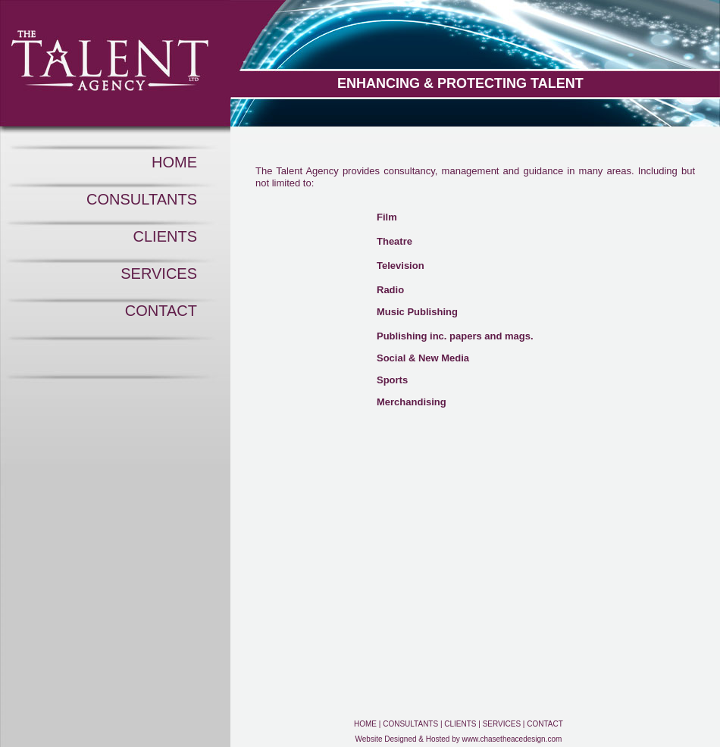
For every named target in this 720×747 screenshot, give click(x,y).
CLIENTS (165, 236)
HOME (174, 162)
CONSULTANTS (141, 199)
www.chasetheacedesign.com (512, 739)
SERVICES (159, 273)
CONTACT (161, 310)
